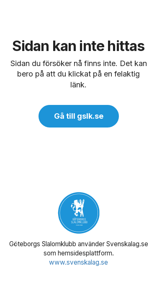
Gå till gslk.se (78, 116)
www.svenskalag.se (78, 262)
